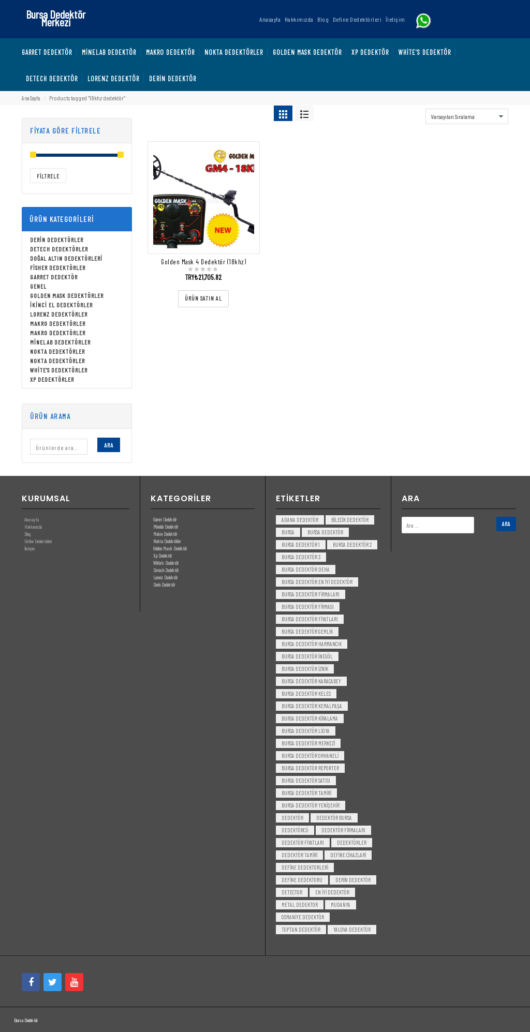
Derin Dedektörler (56, 239)
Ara (108, 444)
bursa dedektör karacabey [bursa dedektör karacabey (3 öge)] (311, 681)
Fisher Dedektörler (57, 267)
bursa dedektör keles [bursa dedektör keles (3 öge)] (306, 693)
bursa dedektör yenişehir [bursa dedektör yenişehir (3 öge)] (311, 805)
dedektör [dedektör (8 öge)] (292, 817)
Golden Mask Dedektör (170, 548)
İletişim (29, 548)
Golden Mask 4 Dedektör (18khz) (203, 262)
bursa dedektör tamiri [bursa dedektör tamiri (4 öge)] (306, 792)
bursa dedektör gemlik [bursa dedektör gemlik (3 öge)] (307, 631)
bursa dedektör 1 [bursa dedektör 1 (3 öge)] (301, 544)
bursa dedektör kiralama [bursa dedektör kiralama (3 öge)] (310, 718)
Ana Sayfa (31, 98)
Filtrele (48, 176)
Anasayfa (31, 519)
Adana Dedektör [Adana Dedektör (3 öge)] (300, 519)
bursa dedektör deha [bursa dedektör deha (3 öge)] (306, 569)
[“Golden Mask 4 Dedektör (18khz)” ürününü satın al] (203, 298)
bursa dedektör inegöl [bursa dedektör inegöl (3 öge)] (307, 656)
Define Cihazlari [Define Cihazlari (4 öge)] (348, 854)
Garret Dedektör (54, 276)
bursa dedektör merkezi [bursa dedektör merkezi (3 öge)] (308, 743)
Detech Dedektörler (59, 248)
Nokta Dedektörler (57, 351)
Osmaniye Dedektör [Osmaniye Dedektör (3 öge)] (303, 917)
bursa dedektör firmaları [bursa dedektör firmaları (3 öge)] (311, 594)
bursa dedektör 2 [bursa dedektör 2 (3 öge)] (352, 544)
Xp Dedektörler (52, 379)
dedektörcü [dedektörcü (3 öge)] (295, 830)
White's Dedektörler (58, 369)
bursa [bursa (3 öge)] (288, 532)
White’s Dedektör (166, 562)
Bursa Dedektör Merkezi (55, 17)
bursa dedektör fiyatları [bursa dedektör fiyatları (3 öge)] (310, 619)
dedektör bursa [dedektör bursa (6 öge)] (334, 817)
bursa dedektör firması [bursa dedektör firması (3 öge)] (308, 606)
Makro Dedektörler (57, 323)
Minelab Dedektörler (60, 342)
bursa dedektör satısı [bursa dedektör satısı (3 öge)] (306, 780)
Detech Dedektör (166, 570)
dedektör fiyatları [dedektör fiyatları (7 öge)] (303, 842)
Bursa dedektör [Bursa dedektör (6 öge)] (325, 532)
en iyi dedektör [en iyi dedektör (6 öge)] (332, 892)
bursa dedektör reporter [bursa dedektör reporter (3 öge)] (310, 768)
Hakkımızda (33, 526)
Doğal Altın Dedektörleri (66, 258)
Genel (38, 286)
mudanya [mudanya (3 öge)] (340, 904)
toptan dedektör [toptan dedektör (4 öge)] (301, 929)
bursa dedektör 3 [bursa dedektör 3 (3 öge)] (301, 557)
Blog (27, 533)
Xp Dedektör (162, 555)
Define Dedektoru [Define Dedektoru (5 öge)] (302, 879)
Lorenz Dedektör (165, 577)
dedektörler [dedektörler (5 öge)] (351, 842)
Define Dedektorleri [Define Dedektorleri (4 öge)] (305, 867)
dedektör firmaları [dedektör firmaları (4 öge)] (343, 830)
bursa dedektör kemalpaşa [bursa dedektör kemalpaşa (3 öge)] (312, 705)
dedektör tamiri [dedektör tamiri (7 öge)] (299, 854)
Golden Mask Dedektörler (67, 295)
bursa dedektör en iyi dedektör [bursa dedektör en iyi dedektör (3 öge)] (317, 581)
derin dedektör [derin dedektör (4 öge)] (353, 879)
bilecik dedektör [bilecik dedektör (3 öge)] (350, 519)
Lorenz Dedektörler (58, 314)
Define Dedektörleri (38, 541)
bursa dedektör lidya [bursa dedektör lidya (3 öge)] (306, 730)
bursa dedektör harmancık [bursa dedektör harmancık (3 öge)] (312, 643)
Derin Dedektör (164, 584)
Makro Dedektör (165, 533)
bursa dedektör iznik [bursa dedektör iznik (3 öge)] (305, 668)
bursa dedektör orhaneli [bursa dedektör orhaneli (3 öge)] (310, 755)
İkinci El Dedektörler (61, 304)
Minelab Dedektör (165, 526)
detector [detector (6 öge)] (292, 892)
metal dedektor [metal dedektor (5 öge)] (300, 904)
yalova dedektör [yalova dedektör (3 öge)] (352, 929)
